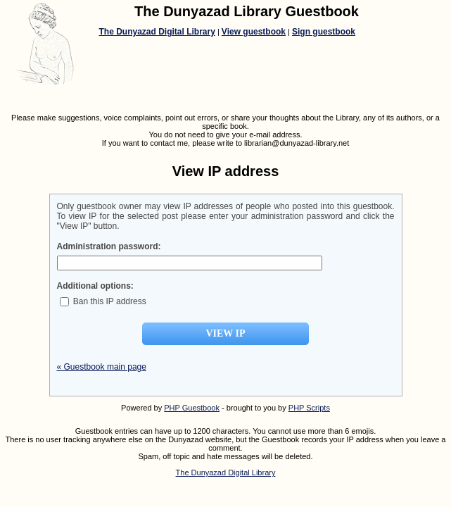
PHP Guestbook (192, 407)
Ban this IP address (103, 301)
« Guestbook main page (101, 367)
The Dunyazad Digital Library (157, 32)
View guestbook (254, 32)
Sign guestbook (323, 32)
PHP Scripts (309, 407)
